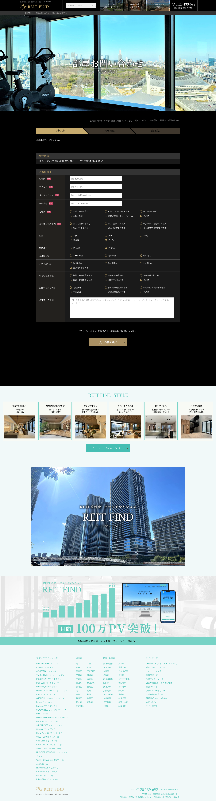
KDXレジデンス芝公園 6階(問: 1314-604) (56, 161)
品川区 (79, 675)
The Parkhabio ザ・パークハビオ (50, 675)
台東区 (90, 679)
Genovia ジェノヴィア (45, 729)
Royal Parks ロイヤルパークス (49, 733)
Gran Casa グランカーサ (46, 741)
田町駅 (106, 683)
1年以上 (110, 248)
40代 (144, 236)
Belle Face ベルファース (46, 772)
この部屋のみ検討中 (115, 292)
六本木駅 (107, 668)
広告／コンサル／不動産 (117, 211)
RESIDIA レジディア (44, 668)
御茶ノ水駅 (123, 702)
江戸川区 (80, 706)
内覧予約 (75, 287)
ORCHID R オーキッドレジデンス (50, 698)
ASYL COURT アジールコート (49, 749)
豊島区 (90, 687)
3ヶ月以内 (146, 263)
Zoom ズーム (42, 764)
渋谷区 (79, 668)
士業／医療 (76, 216)
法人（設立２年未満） (116, 228)
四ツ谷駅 (122, 687)
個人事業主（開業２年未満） (154, 228)
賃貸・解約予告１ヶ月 (81, 275)
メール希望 (76, 255)
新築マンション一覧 (154, 679)
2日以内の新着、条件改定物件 (159, 683)
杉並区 (90, 695)
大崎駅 (121, 695)
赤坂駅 (106, 671)
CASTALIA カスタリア (46, 695)
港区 (78, 664)
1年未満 (75, 248)
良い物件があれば (79, 268)
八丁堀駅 (107, 702)
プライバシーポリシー (88, 331)
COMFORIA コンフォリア (47, 671)
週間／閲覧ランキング (155, 668)
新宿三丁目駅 (124, 679)
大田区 (79, 687)
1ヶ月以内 (76, 263)
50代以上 (75, 240)
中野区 (79, 695)
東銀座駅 (107, 698)
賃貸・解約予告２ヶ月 (81, 280)
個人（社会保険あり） (81, 223)
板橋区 (79, 698)
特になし (145, 255)
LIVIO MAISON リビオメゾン (48, 768)
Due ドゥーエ (42, 714)
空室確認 (75, 292)
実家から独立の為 (114, 275)
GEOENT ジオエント (45, 776)
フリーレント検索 (153, 671)
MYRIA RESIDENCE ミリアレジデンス (52, 718)
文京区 (79, 679)
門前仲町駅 (123, 671)
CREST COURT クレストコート (49, 737)
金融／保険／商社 (79, 211)
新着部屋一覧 (152, 675)
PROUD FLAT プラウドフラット (49, 679)
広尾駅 (106, 675)
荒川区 (90, 691)
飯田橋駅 (122, 683)
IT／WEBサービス (149, 211)
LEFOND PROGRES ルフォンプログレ (52, 691)
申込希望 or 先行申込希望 (152, 287)
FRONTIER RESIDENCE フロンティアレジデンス (53, 755)
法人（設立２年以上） (116, 223)
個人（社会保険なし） (81, 228)
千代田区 (91, 671)
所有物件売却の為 (149, 275)
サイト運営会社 (153, 706)
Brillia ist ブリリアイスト (46, 706)
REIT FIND (29, 13)
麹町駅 (121, 691)
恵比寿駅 (122, 668)
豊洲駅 (121, 675)
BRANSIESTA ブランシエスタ (49, 745)
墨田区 (79, 683)
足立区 (79, 702)
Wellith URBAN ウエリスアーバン (50, 760)
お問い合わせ (152, 702)
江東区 (90, 668)
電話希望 (110, 255)
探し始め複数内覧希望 (116, 287)
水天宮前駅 (108, 695)
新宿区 (79, 671)
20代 (73, 236)
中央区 (90, 664)
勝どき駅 (107, 687)
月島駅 (106, 706)
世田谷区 (91, 683)
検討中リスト (152, 687)
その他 (144, 216)
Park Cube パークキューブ (47, 683)
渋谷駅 (121, 664)
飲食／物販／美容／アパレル (119, 216)
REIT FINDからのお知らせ (157, 698)
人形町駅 (107, 691)
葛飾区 (90, 702)
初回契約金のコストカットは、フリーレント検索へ (106, 641)
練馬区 (90, 698)
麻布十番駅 (108, 664)
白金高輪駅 (108, 679)
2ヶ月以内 (111, 263)
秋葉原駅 (122, 706)
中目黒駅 (122, 698)
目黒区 (90, 675)
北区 (78, 691)
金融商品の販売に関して (156, 695)
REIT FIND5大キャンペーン (107, 448)
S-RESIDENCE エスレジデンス (49, 725)
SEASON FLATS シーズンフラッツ (51, 710)
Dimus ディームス (44, 702)
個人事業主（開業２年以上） (154, 223)
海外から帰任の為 (114, 280)
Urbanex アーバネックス (47, 687)
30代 (108, 236)
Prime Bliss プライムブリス (48, 780)
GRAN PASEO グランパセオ (48, 722)
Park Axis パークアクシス (47, 664)
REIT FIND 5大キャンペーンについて (161, 664)
